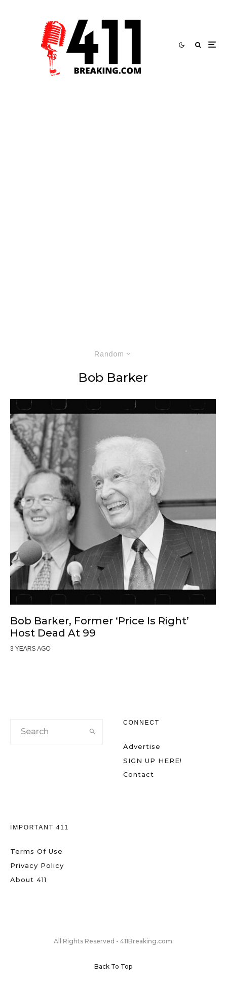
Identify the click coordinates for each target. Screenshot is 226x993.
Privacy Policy (37, 865)
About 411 (28, 880)
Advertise (142, 746)
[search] (92, 732)
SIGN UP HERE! (152, 761)
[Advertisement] (113, 208)
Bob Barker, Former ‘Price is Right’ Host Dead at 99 (99, 627)
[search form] (47, 732)
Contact (138, 774)
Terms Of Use (36, 851)
